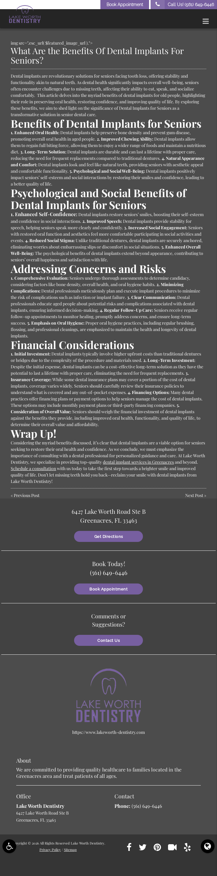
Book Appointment (125, 4)
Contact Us (108, 638)
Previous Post (26, 495)
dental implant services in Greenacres (138, 462)
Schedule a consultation (33, 468)
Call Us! (182, 4)
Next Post (194, 495)
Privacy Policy (50, 847)
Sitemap (70, 847)
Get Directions (108, 535)
